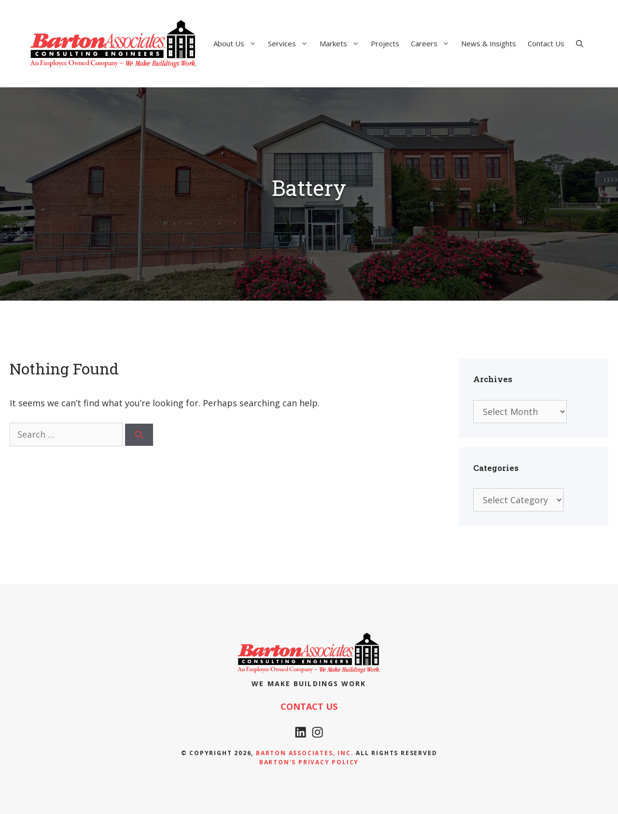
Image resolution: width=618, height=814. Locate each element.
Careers (433, 43)
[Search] (139, 435)
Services (291, 43)
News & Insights (488, 43)
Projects (385, 43)
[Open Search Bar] (579, 43)
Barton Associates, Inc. (304, 753)
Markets (342, 43)
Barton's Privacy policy (309, 762)
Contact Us (546, 43)
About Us (237, 43)
